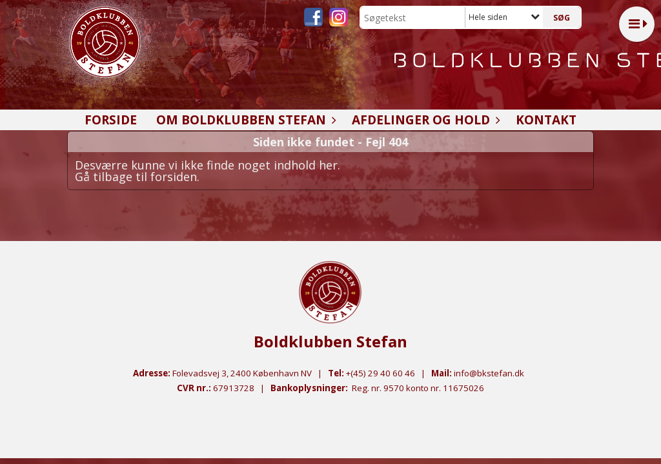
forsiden (173, 176)
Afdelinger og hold (424, 119)
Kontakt (546, 119)
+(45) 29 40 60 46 (380, 373)
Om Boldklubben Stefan (244, 119)
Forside (111, 119)
